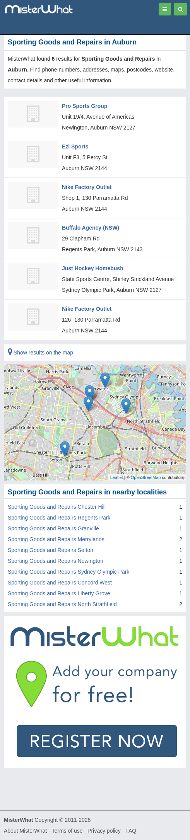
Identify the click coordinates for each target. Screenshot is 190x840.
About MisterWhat (25, 831)
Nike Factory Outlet (86, 187)
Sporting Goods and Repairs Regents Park (59, 518)
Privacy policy (104, 831)
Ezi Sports (75, 146)
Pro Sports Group (84, 106)
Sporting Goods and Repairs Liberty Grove (59, 593)
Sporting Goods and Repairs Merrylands (56, 539)
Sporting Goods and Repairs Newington (55, 561)
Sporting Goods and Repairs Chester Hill (57, 507)
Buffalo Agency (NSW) (90, 228)
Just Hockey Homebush (92, 268)
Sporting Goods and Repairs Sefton (50, 550)
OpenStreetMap (146, 477)
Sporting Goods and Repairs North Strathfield (62, 604)
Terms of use (66, 831)
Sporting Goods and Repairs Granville (53, 528)
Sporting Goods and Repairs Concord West (60, 582)
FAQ (130, 831)
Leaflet (116, 477)
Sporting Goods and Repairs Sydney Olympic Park (68, 572)
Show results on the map (40, 352)
